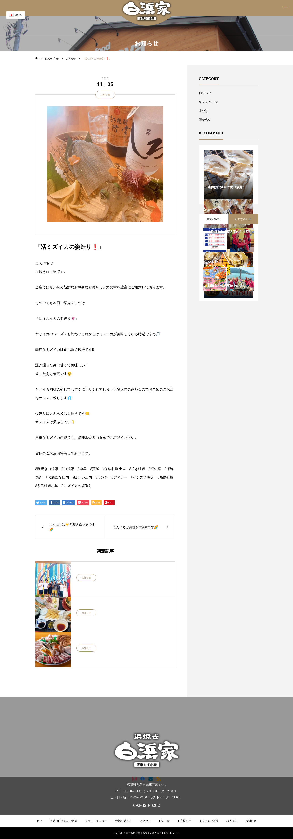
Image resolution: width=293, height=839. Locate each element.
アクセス (145, 820)
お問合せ (250, 820)
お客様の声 (184, 820)
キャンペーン (208, 102)
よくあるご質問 (209, 820)
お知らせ (105, 94)
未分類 (203, 111)
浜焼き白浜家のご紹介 (63, 820)
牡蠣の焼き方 (123, 820)
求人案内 (231, 820)
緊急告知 (205, 120)
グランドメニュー (96, 820)
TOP (39, 820)
